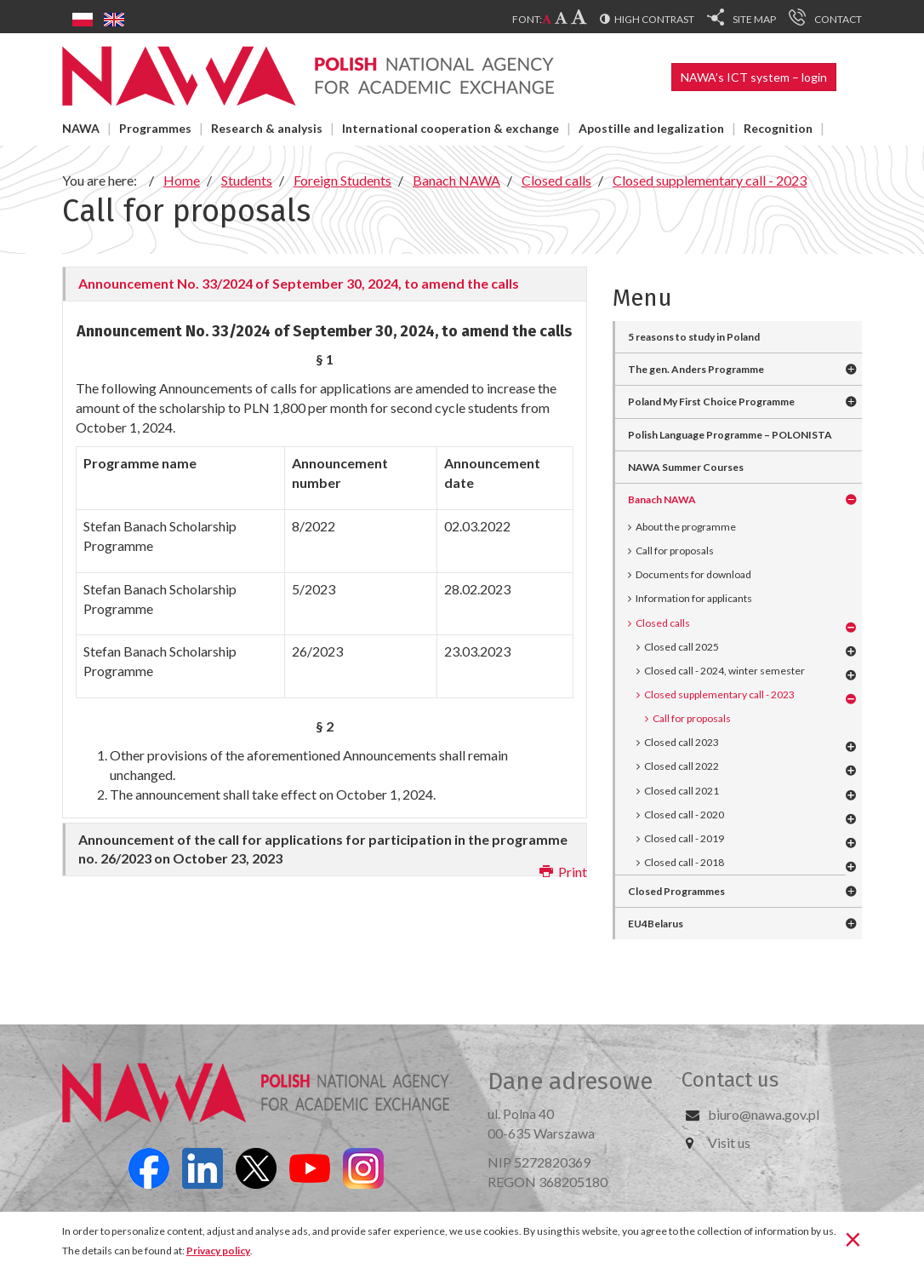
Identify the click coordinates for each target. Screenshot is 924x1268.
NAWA (81, 128)
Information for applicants (694, 598)
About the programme (686, 526)
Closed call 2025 (681, 646)
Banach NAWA (662, 499)
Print (563, 872)
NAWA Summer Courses (686, 467)
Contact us (730, 1080)
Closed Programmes (676, 891)
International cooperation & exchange (450, 128)
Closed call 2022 (681, 766)
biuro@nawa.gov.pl (763, 1114)
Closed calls (663, 623)
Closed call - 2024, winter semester (724, 670)
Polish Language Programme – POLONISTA (730, 434)
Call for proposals (675, 550)
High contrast (654, 19)
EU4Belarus (655, 923)
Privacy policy (218, 1250)
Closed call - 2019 (684, 838)
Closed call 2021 (681, 790)
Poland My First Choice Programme (711, 401)
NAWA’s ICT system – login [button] (754, 77)
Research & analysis (266, 128)
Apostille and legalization (651, 128)
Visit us (729, 1142)
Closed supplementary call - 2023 (719, 694)
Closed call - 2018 (684, 862)
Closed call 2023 (681, 742)
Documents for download (693, 574)
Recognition (778, 128)
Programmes (155, 128)
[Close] (853, 1238)
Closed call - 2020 (684, 814)
